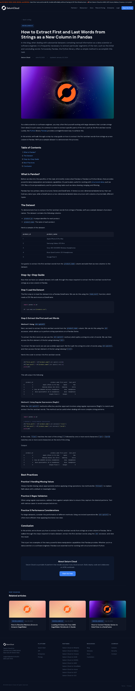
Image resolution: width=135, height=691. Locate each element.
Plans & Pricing (100, 8)
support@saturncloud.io (11, 656)
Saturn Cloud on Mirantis (70, 648)
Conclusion (28, 166)
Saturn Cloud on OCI (69, 675)
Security (114, 651)
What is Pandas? (30, 152)
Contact (114, 654)
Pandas (44, 131)
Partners (74, 8)
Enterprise (110, 8)
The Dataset (28, 156)
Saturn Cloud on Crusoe (70, 654)
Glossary (90, 651)
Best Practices (29, 163)
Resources (83, 8)
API (39, 651)
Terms (123, 686)
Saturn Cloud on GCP (69, 672)
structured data (98, 182)
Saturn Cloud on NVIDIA (70, 660)
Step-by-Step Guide (31, 159)
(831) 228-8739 (8, 659)
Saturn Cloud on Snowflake (71, 666)
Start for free (127, 8)
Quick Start (42, 648)
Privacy (129, 686)
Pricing (40, 657)
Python (33, 131)
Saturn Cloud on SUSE (69, 657)
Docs (91, 8)
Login (118, 8)
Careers (114, 648)
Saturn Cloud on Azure (70, 669)
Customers (90, 657)
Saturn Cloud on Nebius (70, 651)
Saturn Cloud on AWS (69, 663)
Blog (88, 648)
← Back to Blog (26, 20)
